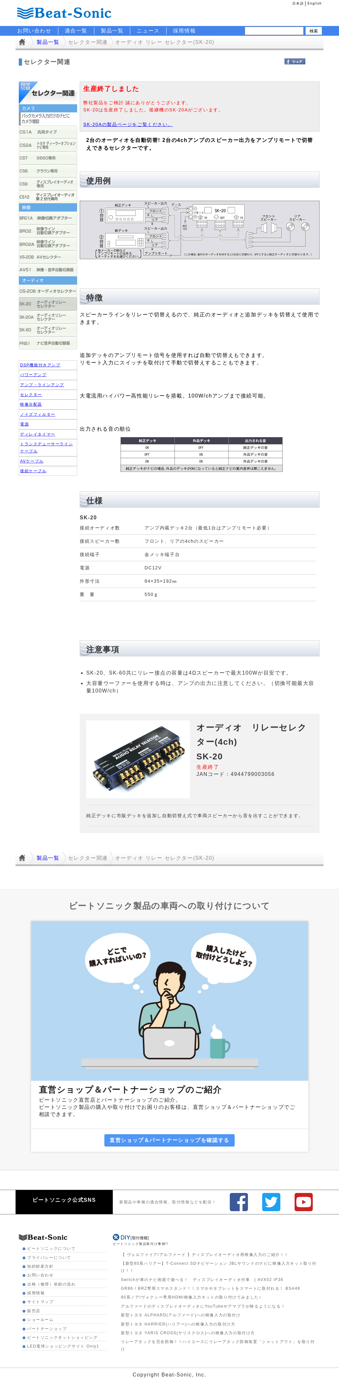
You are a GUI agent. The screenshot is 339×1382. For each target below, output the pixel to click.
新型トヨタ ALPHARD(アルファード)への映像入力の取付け (181, 1315)
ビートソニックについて (51, 1248)
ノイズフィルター (37, 414)
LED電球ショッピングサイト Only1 (63, 1346)
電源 (24, 424)
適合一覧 (76, 30)
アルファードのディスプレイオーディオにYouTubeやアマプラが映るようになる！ (203, 1306)
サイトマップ (40, 1302)
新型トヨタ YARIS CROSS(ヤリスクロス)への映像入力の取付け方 (188, 1333)
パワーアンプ (33, 375)
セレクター (31, 394)
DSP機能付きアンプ (40, 365)
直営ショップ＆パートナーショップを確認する (169, 1140)
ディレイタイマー (37, 434)
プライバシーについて (49, 1257)
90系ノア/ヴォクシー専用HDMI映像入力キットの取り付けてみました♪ (191, 1297)
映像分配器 (31, 404)
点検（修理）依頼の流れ (51, 1284)
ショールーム (40, 1319)
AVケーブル (32, 461)
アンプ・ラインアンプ (42, 385)
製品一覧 (112, 30)
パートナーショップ (47, 1328)
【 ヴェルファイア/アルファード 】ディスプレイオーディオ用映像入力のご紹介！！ (205, 1254)
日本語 (298, 3)
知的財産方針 (40, 1266)
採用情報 (184, 30)
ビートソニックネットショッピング (62, 1337)
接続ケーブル (33, 471)
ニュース (148, 30)
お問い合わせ (40, 1275)
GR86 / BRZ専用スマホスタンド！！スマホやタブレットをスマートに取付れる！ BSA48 (210, 1288)
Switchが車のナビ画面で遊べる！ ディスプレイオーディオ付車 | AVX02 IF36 (202, 1279)
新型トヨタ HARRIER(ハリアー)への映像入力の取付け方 (178, 1324)
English (315, 3)
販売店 (34, 1311)
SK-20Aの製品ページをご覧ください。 (128, 124)
